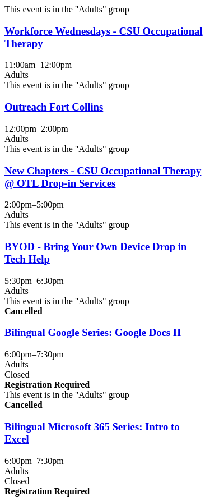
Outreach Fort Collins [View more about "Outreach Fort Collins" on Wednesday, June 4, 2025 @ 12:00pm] (53, 107)
